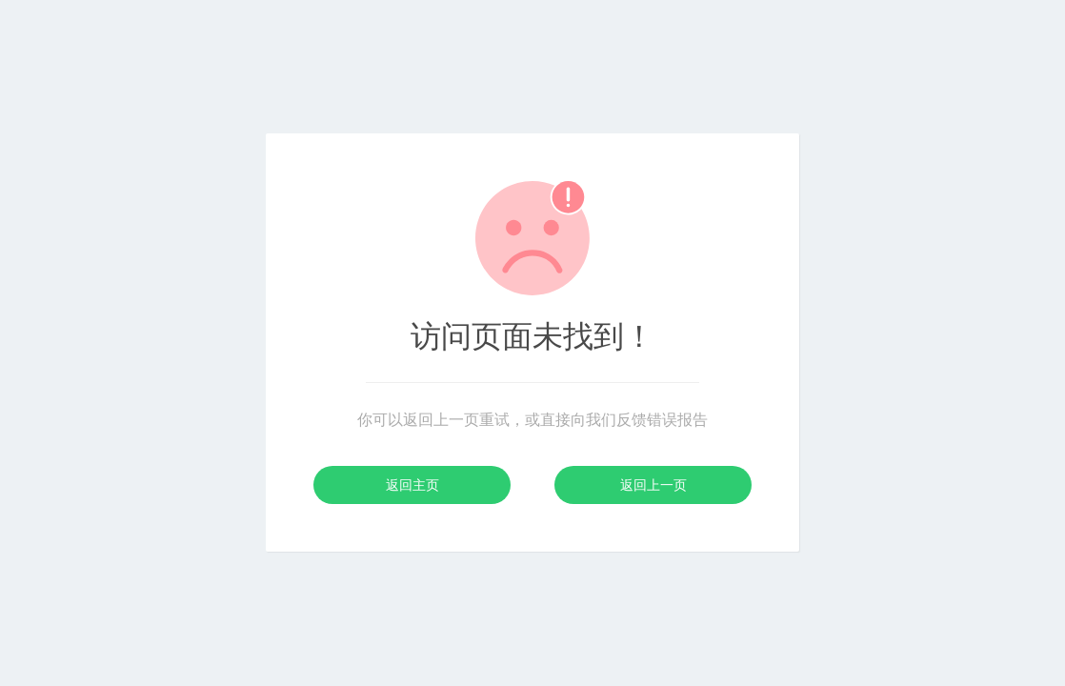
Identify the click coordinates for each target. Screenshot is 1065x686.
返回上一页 (653, 485)
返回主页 (412, 485)
